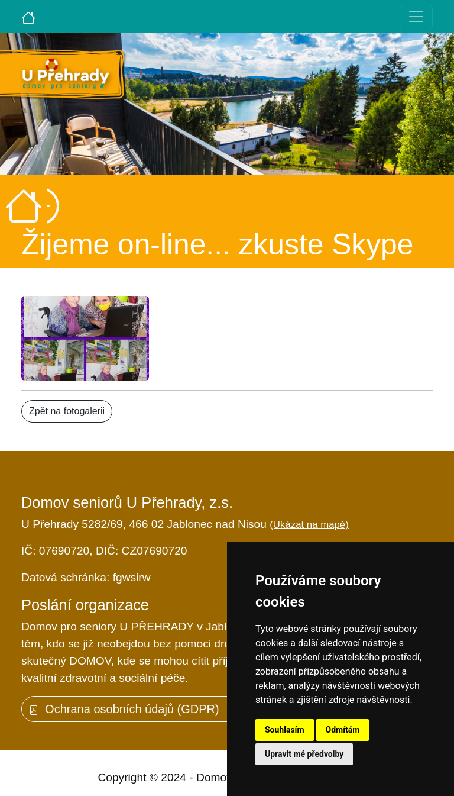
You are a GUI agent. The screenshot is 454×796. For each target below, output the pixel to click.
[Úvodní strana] (28, 16)
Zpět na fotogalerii (67, 411)
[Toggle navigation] (416, 16)
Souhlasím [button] (284, 729)
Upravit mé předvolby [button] (304, 754)
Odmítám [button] (343, 729)
